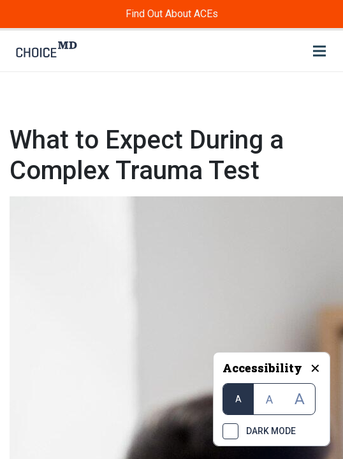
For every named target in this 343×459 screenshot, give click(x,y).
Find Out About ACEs (172, 14)
